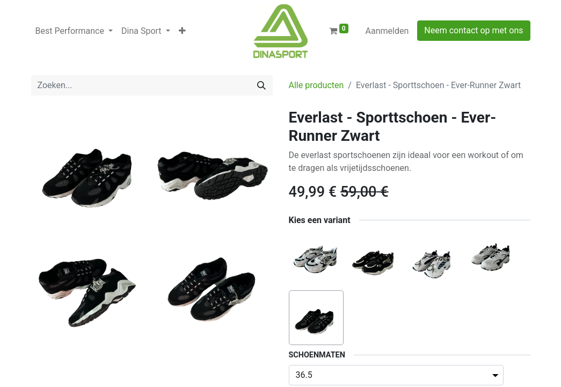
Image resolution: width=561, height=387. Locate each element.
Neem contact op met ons (473, 30)
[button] (182, 31)
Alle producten (316, 85)
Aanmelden (387, 31)
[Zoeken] (261, 85)
